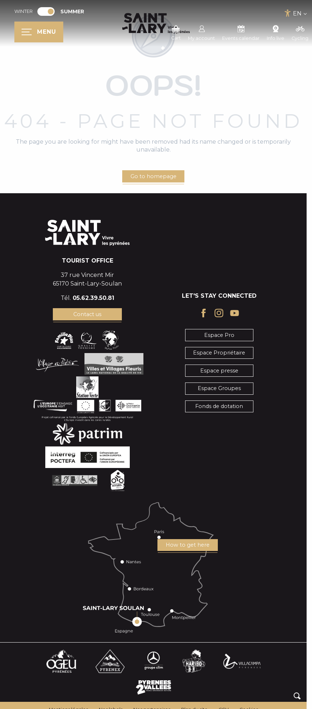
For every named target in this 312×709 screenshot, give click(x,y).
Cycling (300, 32)
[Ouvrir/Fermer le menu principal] (38, 32)
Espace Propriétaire (219, 352)
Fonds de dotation (219, 406)
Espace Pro (219, 335)
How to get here (188, 545)
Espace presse (219, 370)
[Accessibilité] (287, 13)
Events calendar (241, 32)
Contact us (87, 314)
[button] (297, 695)
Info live (275, 32)
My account (201, 32)
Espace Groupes (219, 388)
